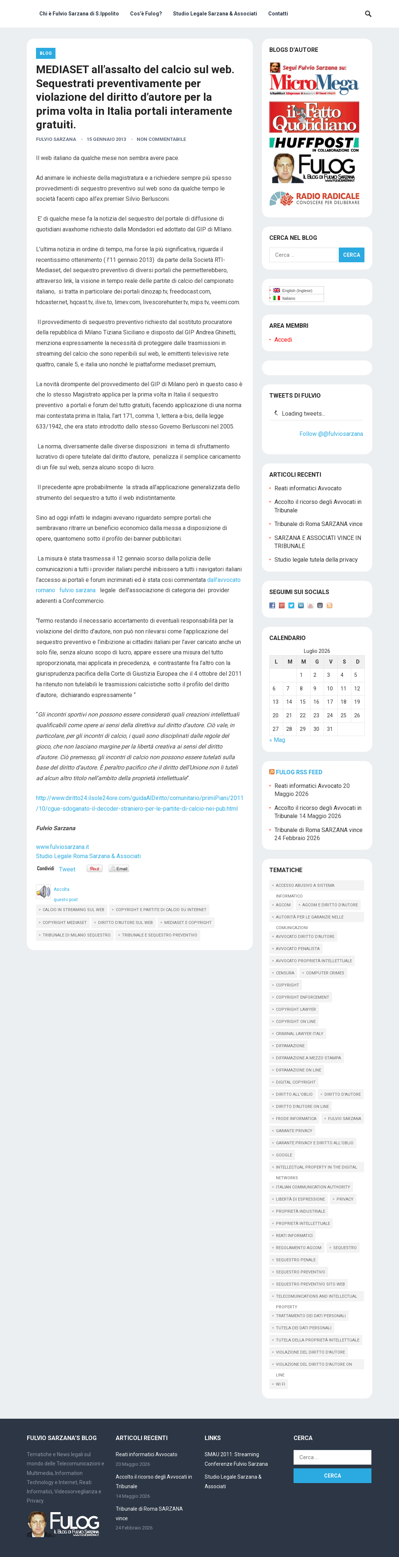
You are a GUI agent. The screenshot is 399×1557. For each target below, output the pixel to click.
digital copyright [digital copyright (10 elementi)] (296, 1082)
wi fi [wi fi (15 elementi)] (280, 1384)
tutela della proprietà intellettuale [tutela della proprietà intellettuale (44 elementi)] (317, 1340)
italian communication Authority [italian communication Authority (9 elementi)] (313, 1187)
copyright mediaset (65, 922)
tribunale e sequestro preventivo (159, 935)
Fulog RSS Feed (299, 772)
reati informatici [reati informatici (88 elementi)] (294, 1235)
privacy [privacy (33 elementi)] (345, 1199)
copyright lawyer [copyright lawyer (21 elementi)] (296, 1009)
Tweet (67, 869)
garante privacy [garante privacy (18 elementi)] (294, 1130)
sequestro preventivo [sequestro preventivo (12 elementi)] (300, 1272)
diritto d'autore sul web (125, 922)
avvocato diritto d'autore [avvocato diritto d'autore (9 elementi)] (305, 936)
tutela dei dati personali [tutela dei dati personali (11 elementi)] (303, 1328)
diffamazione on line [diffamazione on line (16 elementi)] (298, 1070)
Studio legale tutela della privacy (316, 559)
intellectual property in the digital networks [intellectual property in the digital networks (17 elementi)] (316, 1168)
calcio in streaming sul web (73, 909)
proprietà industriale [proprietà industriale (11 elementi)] (300, 1211)
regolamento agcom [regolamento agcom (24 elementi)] (298, 1247)
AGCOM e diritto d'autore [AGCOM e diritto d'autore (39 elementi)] (330, 905)
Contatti (278, 14)
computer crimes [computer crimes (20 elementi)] (325, 973)
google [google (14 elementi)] (284, 1155)
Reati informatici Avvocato (308, 488)
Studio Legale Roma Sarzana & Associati (88, 856)
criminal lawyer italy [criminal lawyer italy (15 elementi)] (299, 1033)
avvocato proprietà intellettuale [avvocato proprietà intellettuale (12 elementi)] (314, 961)
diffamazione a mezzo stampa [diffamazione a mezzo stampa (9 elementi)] (308, 1058)
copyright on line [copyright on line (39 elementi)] (296, 1021)
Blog (46, 53)
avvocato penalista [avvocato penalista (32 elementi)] (298, 948)
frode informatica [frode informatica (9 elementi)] (296, 1118)
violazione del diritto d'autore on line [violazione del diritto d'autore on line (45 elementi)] (314, 1365)
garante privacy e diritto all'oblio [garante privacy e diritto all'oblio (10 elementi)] (314, 1143)
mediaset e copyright (188, 922)
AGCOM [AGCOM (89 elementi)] (283, 905)
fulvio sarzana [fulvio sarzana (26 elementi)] (344, 1118)
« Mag (277, 739)
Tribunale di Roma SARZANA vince (318, 523)
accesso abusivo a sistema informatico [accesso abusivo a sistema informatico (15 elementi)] (305, 887)
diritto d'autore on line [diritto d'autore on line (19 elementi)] (302, 1106)
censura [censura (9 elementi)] (285, 973)
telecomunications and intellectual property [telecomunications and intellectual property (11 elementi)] (316, 1297)
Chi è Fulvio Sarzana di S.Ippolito (79, 14)
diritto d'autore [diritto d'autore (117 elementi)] (342, 1094)
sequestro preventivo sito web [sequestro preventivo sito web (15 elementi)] (310, 1284)
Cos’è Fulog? (146, 14)
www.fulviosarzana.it (62, 846)
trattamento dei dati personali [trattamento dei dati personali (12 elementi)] (311, 1316)
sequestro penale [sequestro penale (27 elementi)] (296, 1260)
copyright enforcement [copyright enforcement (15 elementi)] (302, 997)
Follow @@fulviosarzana (331, 433)
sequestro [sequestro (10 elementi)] (345, 1247)
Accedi (283, 339)
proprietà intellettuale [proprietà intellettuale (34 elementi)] (303, 1223)
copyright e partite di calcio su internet (161, 909)
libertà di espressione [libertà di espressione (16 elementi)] (300, 1199)
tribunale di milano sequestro (77, 935)
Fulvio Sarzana (56, 139)
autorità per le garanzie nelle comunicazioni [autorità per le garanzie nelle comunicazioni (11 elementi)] (310, 918)
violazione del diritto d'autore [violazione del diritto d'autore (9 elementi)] (310, 1352)
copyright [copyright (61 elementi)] (287, 985)
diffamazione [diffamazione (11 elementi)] (290, 1046)
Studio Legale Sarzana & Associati (215, 14)
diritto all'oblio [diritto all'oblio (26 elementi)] (294, 1094)
